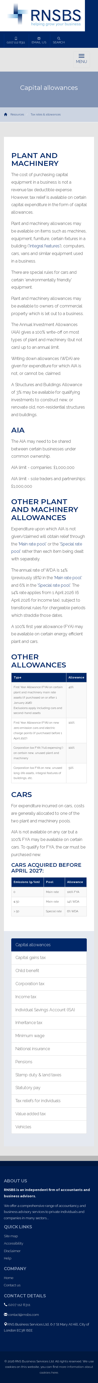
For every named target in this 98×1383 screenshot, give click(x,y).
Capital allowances (33, 944)
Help (7, 1258)
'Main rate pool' (32, 544)
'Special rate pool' (53, 585)
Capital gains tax (30, 957)
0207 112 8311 (16, 40)
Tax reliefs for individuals (38, 1100)
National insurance (32, 1048)
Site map (11, 1236)
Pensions (23, 1061)
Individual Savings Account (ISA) (45, 1009)
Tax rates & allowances (46, 114)
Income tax (25, 996)
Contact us (12, 1285)
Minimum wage (29, 1035)
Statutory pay (28, 1087)
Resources (17, 114)
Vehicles (23, 1126)
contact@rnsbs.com (23, 1315)
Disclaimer (12, 1251)
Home (8, 1278)
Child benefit (27, 970)
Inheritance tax (28, 1022)
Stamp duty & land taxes (38, 1074)
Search (59, 40)
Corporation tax (29, 983)
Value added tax (30, 1113)
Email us (39, 40)
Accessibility (13, 1243)
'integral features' (44, 245)
